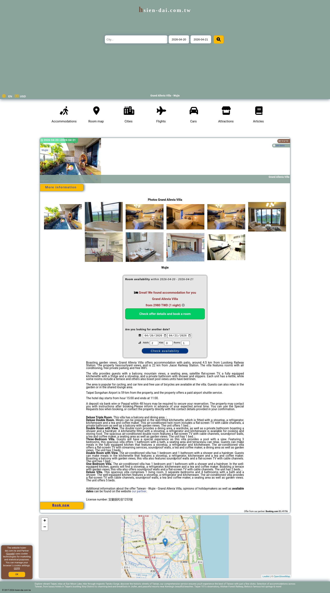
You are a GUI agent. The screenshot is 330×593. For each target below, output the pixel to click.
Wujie (44, 150)
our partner (139, 491)
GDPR (17, 568)
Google (10, 553)
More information (61, 187)
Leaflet (265, 576)
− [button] (44, 527)
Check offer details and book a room (165, 314)
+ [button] (44, 521)
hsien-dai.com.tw (165, 10)
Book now (60, 505)
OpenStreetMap (282, 576)
